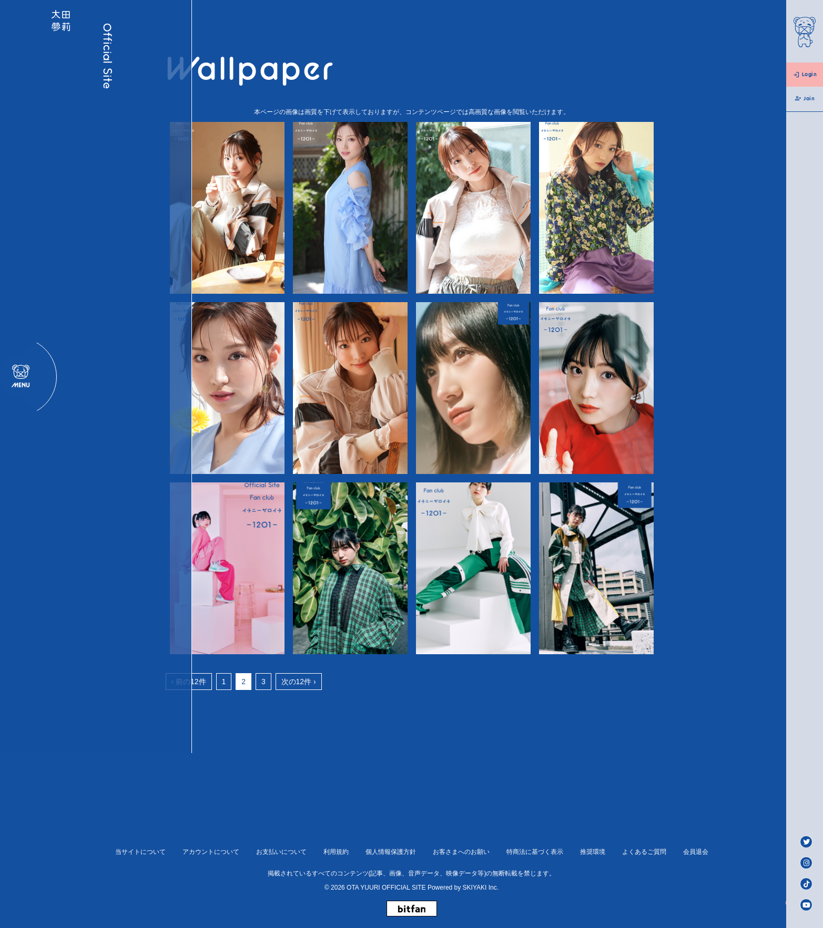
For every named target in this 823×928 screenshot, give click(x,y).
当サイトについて (140, 851)
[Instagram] (806, 863)
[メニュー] (20, 464)
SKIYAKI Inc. (481, 887)
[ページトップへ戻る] (768, 903)
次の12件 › (298, 681)
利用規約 (336, 851)
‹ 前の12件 (188, 681)
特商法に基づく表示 (534, 851)
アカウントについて (210, 851)
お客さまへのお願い (461, 851)
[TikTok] (806, 884)
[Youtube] (806, 905)
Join (804, 99)
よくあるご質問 (644, 851)
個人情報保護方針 (390, 851)
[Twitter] (806, 842)
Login (804, 74)
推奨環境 (592, 851)
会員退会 (695, 851)
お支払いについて (281, 851)
